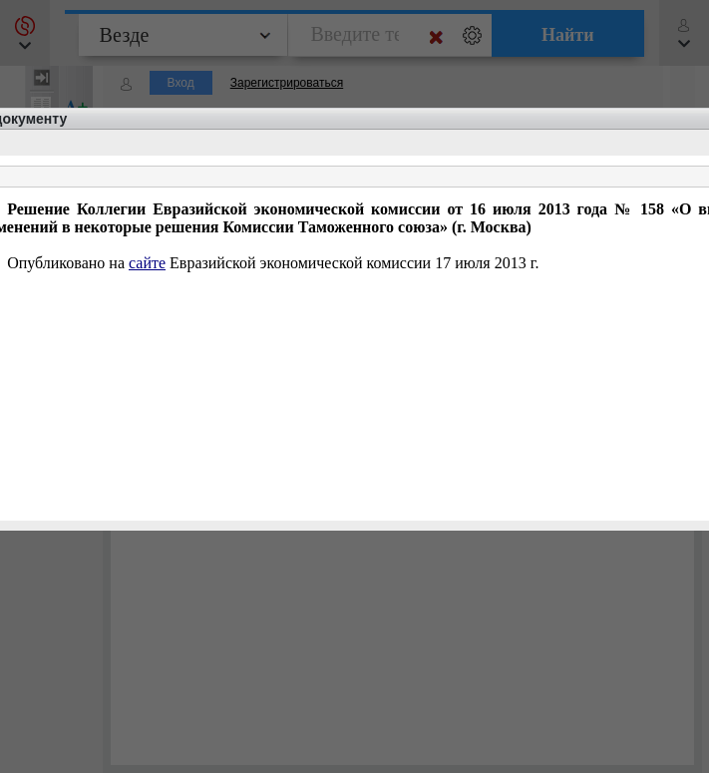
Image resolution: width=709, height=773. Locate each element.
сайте (147, 262)
